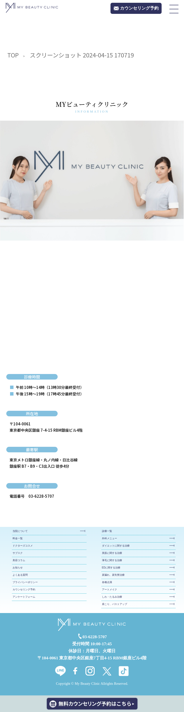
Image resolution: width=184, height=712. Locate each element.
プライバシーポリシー (25, 582)
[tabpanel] (92, 181)
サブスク (18, 553)
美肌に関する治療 (112, 553)
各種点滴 (107, 582)
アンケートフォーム (24, 596)
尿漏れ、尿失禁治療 (113, 574)
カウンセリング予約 (24, 589)
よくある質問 (20, 574)
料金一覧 (18, 538)
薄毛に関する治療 (112, 560)
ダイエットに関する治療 (116, 545)
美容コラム (19, 560)
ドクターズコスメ (23, 545)
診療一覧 (107, 531)
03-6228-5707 (41, 496)
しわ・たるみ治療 (112, 596)
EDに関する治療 (111, 567)
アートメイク (109, 589)
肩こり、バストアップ (114, 604)
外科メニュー (109, 538)
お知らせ (18, 567)
